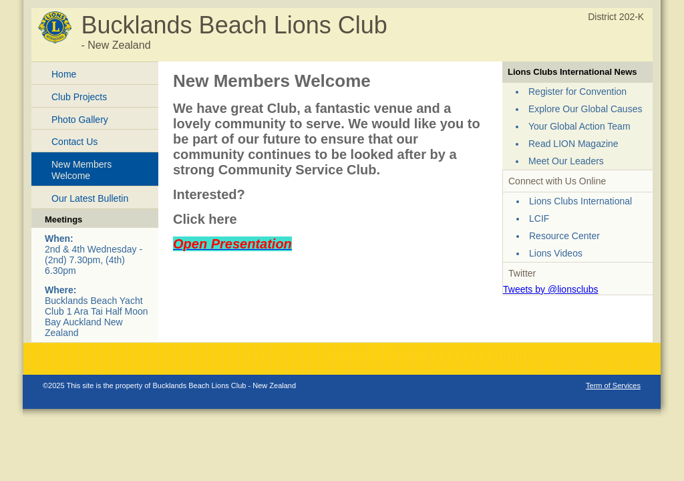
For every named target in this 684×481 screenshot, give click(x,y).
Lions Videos (555, 253)
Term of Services (613, 385)
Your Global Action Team (579, 126)
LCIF (539, 218)
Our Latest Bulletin (89, 198)
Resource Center (564, 235)
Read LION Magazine (573, 143)
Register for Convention (577, 91)
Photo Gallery (79, 119)
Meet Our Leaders (566, 161)
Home (63, 74)
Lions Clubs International (580, 201)
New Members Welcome (81, 170)
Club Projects (79, 97)
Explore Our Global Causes (585, 109)
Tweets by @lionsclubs (550, 289)
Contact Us (74, 141)
